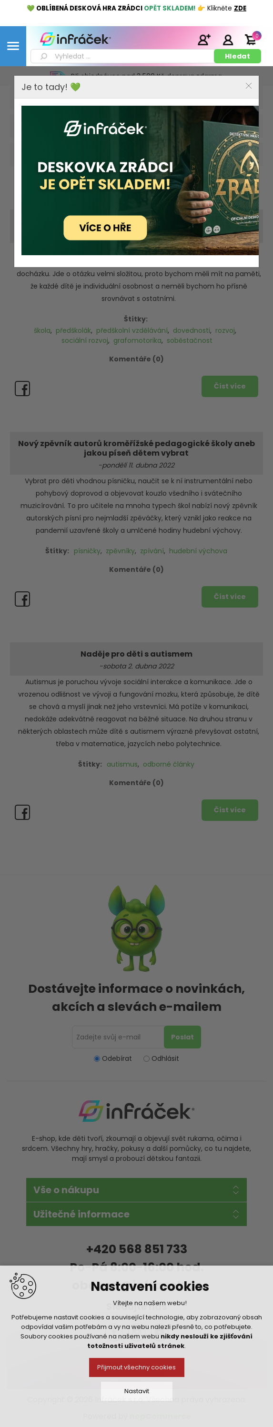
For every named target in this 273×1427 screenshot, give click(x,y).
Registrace (204, 39)
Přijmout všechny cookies (136, 1367)
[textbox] (123, 56)
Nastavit (136, 1391)
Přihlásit (228, 39)
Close (249, 86)
